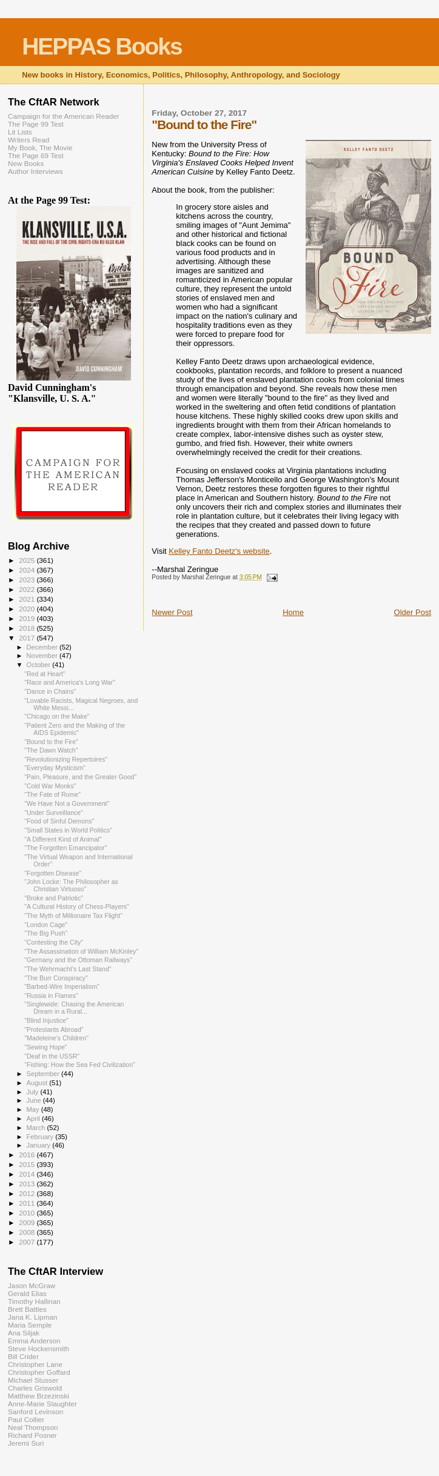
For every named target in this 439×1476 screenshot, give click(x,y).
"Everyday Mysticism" (54, 767)
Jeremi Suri (26, 1443)
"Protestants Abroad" (53, 1029)
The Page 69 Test (36, 155)
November (43, 655)
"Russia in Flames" (51, 995)
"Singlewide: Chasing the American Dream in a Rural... (74, 1007)
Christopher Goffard (39, 1372)
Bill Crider (23, 1356)
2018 (27, 628)
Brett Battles (27, 1309)
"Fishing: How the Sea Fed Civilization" (79, 1064)
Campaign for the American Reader (63, 116)
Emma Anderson (34, 1341)
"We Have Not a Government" (66, 803)
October (40, 664)
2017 (27, 638)
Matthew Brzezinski (38, 1396)
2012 (27, 1193)
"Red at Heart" (44, 673)
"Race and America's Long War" (69, 682)
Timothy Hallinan (34, 1301)
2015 (27, 1164)
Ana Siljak (23, 1333)
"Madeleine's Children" (56, 1038)
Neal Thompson (33, 1427)
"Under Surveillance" (53, 812)
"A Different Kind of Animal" (62, 839)
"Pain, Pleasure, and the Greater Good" (80, 776)
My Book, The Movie (40, 147)
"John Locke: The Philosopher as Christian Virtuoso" (71, 885)
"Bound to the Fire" (51, 741)
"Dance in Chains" (50, 691)
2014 (27, 1174)
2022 (27, 589)
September (44, 1073)
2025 (27, 560)
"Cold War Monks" (50, 786)
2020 (27, 609)
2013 (27, 1184)
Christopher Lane (35, 1364)
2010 (27, 1213)
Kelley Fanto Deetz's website (219, 551)
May (34, 1109)
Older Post (412, 612)
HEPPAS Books (102, 46)
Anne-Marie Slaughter (42, 1404)
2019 (27, 618)
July (34, 1091)
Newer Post (172, 612)
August (38, 1082)
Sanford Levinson (35, 1411)
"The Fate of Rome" (52, 794)
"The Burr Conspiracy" (56, 978)
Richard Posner (32, 1435)
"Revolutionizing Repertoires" (65, 759)
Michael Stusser (33, 1380)
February (41, 1136)
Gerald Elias (27, 1293)
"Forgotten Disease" (52, 873)
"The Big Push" (45, 933)
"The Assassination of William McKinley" (81, 951)
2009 (27, 1222)
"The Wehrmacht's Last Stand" (67, 968)
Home (293, 612)
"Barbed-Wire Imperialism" (61, 986)
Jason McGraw (31, 1285)
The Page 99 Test (36, 124)
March (37, 1127)
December (43, 647)
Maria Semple (30, 1325)
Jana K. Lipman (32, 1317)
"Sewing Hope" (45, 1047)
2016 (27, 1155)
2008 (27, 1232)
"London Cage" (45, 924)
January (40, 1145)
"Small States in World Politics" (68, 830)
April (34, 1118)
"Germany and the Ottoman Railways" (78, 959)
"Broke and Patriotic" (53, 898)
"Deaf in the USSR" (51, 1056)
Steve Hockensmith (38, 1348)
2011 (27, 1203)
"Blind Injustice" (46, 1020)
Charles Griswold (35, 1388)
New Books (26, 163)
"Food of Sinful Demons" (59, 821)
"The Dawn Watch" (51, 750)
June (35, 1100)
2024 (27, 570)
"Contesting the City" (53, 942)
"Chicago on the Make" (56, 716)
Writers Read (28, 140)
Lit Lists (20, 132)
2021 (27, 599)
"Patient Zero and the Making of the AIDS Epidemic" (74, 729)
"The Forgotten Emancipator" (65, 847)
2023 (27, 579)
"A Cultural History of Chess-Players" (76, 906)
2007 (27, 1242)
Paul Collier (26, 1419)
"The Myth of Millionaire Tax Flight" (73, 915)
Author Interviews (35, 171)
